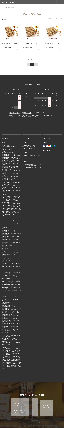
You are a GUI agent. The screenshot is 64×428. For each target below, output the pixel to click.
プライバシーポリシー (19, 412)
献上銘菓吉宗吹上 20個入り (53, 43)
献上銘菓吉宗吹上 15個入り (31, 43)
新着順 (60, 19)
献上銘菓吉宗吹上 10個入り (10, 43)
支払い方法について (18, 408)
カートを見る (46, 405)
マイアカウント (46, 403)
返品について (17, 405)
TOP (4, 7)
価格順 (55, 19)
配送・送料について (18, 403)
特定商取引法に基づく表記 (20, 410)
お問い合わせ (46, 407)
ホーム (15, 400)
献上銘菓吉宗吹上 (10, 7)
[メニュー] (61, 2)
